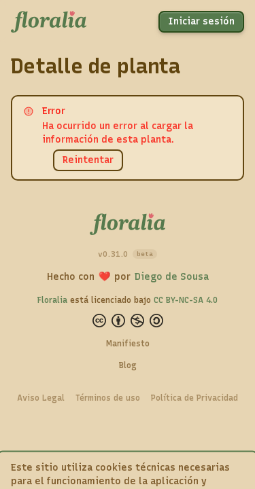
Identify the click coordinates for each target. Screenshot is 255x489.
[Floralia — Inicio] (48, 22)
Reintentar (88, 160)
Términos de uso (107, 398)
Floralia (52, 300)
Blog (128, 365)
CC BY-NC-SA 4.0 (186, 300)
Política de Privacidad (194, 398)
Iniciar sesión (201, 21)
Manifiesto (128, 343)
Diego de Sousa (172, 277)
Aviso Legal (41, 398)
